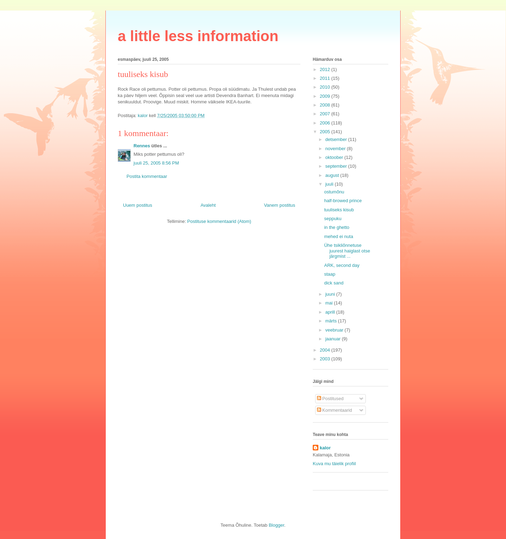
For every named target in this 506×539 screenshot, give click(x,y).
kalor (325, 447)
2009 (325, 96)
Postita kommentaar (146, 176)
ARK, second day (341, 265)
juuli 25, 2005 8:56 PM (156, 163)
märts (331, 320)
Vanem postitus (279, 205)
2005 (325, 131)
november (336, 148)
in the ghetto (336, 227)
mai (329, 303)
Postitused (330, 398)
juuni (330, 294)
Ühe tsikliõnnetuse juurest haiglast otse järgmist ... (347, 251)
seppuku (332, 218)
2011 (325, 78)
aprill (330, 312)
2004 (325, 350)
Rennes (142, 145)
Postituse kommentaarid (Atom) (219, 221)
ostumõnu (334, 191)
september (336, 166)
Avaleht (208, 205)
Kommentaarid (334, 410)
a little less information (198, 36)
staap (329, 274)
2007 (325, 113)
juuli (330, 184)
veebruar (335, 330)
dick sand (333, 282)
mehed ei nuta (338, 236)
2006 (325, 123)
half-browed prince (343, 200)
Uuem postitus (137, 205)
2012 (325, 69)
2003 (325, 358)
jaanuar (333, 338)
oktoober (334, 157)
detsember (336, 139)
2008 (325, 105)
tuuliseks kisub (339, 209)
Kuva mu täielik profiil (334, 463)
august (332, 175)
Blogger (276, 525)
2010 (325, 87)
